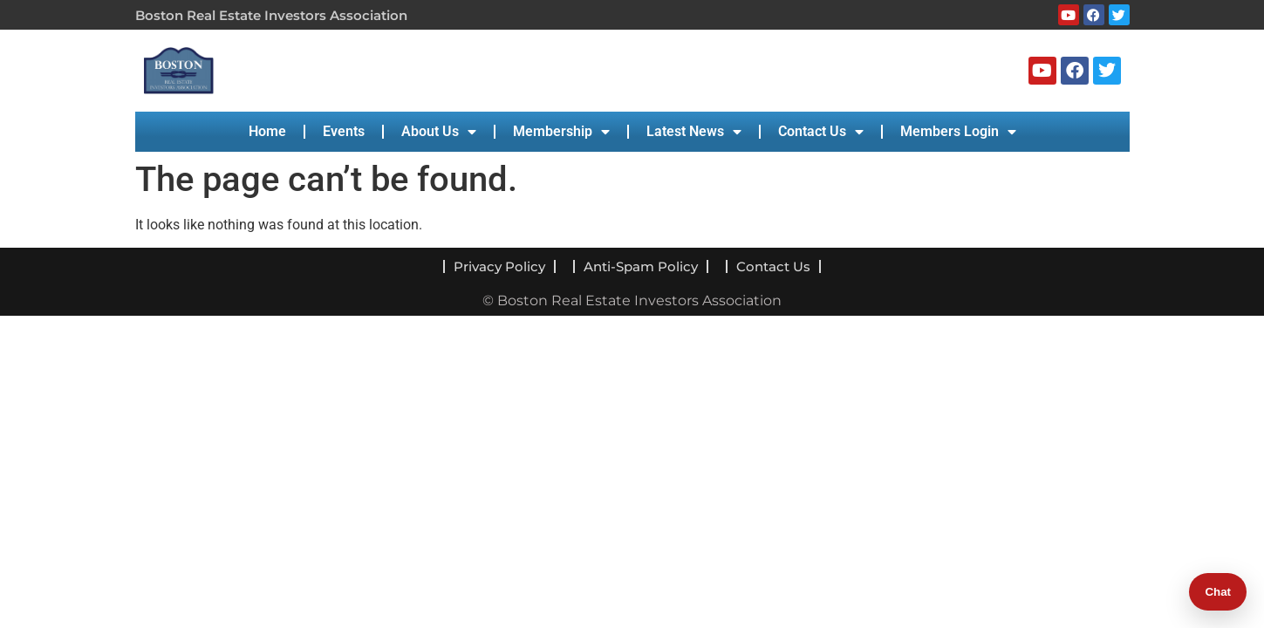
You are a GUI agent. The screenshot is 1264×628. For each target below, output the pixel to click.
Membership (561, 131)
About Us (438, 131)
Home (267, 131)
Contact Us (821, 131)
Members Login (958, 131)
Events (344, 131)
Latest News (693, 131)
